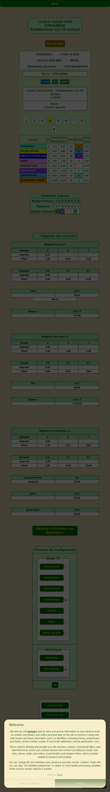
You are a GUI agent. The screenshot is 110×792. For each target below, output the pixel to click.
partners (32, 731)
